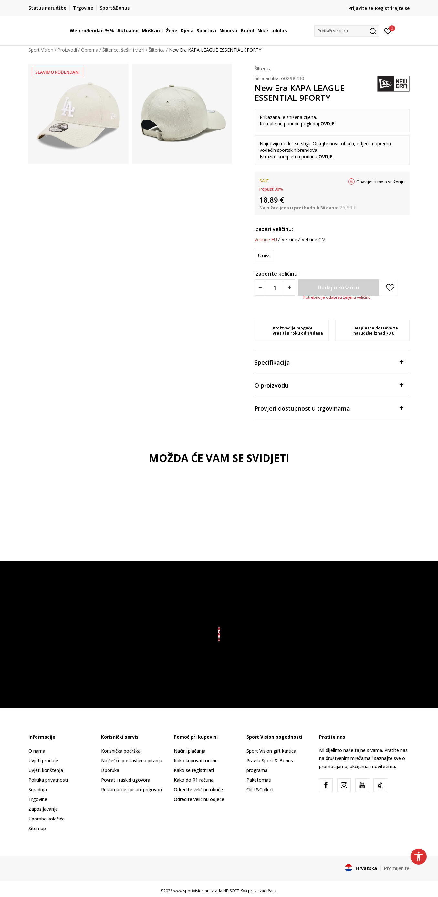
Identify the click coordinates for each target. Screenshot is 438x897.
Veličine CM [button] (314, 239)
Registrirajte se (392, 8)
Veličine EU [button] (266, 239)
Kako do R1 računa (194, 780)
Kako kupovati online (196, 760)
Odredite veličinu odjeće (199, 799)
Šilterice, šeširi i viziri (123, 50)
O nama (36, 751)
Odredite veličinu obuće (198, 790)
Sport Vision (40, 50)
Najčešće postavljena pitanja (131, 760)
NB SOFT (231, 890)
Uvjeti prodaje (43, 760)
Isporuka (110, 770)
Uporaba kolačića (46, 819)
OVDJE (325, 156)
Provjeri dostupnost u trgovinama (329, 407)
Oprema (89, 50)
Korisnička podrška (121, 751)
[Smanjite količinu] (260, 287)
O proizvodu (329, 385)
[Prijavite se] (388, 31)
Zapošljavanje (43, 809)
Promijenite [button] (397, 868)
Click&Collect (260, 790)
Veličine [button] (289, 239)
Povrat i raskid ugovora (125, 780)
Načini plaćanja (189, 751)
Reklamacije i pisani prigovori (131, 790)
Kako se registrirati (194, 770)
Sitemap (37, 828)
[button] (346, 31)
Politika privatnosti (48, 780)
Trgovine (37, 799)
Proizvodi (67, 50)
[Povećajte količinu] (289, 287)
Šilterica (157, 50)
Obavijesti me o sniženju (380, 181)
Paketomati (258, 780)
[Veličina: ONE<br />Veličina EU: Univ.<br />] (264, 255)
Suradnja (37, 790)
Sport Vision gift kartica (271, 751)
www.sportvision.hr (191, 890)
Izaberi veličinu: (274, 229)
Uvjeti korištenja (45, 770)
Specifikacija (329, 362)
